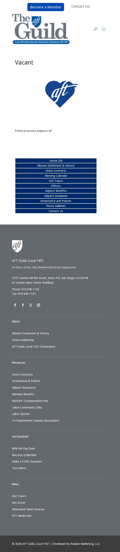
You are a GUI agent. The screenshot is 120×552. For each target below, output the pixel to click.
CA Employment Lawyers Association (35, 420)
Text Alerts (19, 468)
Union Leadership (23, 340)
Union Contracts (55, 170)
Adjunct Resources (24, 387)
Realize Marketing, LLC (85, 544)
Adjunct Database (55, 196)
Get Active (18, 502)
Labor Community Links (27, 407)
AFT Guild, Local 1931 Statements (33, 346)
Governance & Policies (26, 381)
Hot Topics (56, 181)
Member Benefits (23, 394)
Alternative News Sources (28, 509)
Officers (56, 186)
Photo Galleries (56, 206)
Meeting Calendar (56, 175)
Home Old (56, 160)
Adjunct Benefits (56, 191)
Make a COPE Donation (27, 461)
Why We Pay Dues (23, 448)
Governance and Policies (55, 201)
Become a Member (45, 7)
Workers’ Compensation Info (30, 401)
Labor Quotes (21, 414)
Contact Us (80, 6)
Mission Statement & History (55, 165)
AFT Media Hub (21, 515)
